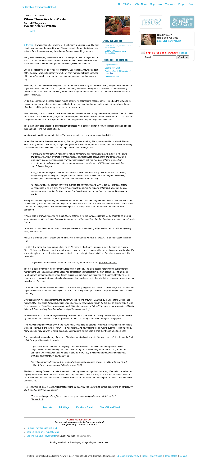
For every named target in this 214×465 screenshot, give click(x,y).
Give (191, 4)
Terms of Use (171, 456)
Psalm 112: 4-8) (61, 356)
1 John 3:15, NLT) (108, 262)
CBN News (141, 4)
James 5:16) (38, 399)
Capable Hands (111, 65)
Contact (183, 456)
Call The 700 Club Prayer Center (42, 436)
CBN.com (28, 45)
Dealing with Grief (112, 68)
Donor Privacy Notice (152, 456)
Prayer (181, 4)
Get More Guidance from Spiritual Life (115, 52)
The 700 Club (125, 4)
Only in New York (112, 77)
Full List (183, 53)
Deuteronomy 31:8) (72, 365)
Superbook (156, 4)
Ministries (170, 4)
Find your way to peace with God (42, 428)
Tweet (32, 31)
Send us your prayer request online (43, 432)
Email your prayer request (169, 41)
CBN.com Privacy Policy (128, 456)
